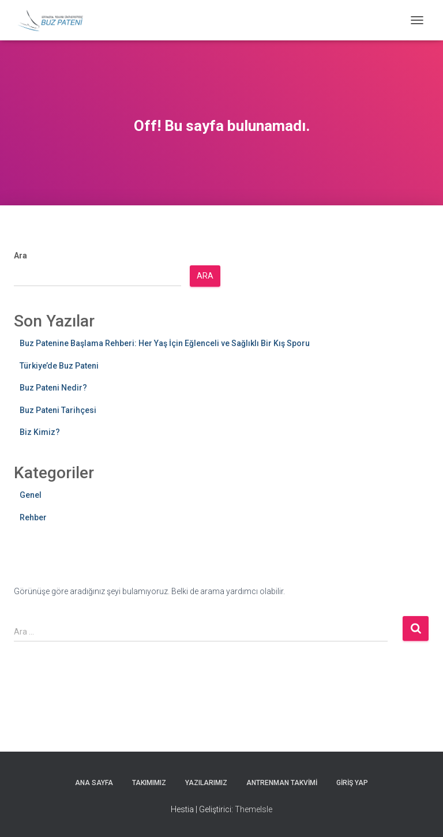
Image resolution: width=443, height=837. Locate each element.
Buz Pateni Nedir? (53, 387)
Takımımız (149, 783)
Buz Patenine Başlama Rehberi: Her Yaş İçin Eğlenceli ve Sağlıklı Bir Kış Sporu (165, 343)
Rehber (33, 517)
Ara (20, 255)
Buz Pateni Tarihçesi (58, 410)
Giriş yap (352, 783)
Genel (31, 495)
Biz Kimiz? (40, 432)
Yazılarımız (206, 783)
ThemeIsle (253, 809)
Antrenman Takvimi (281, 783)
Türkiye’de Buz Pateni (59, 365)
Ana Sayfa (94, 783)
